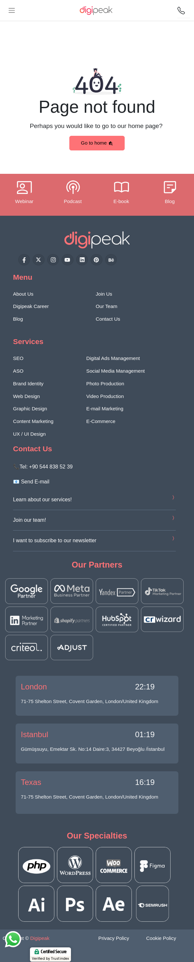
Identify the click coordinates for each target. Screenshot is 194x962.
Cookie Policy (161, 938)
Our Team (106, 306)
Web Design (26, 396)
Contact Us (108, 319)
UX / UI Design (29, 434)
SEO (18, 358)
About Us (23, 294)
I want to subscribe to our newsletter (54, 540)
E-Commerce (100, 421)
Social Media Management (115, 371)
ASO (18, 371)
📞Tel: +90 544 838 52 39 (43, 466)
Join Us (104, 294)
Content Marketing (33, 421)
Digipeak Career (31, 306)
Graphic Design (30, 408)
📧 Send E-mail (31, 481)
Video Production (105, 396)
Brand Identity (28, 383)
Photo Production (105, 383)
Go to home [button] (97, 143)
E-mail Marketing (104, 408)
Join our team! (29, 520)
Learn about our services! (42, 499)
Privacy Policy (113, 938)
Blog (18, 319)
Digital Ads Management (113, 358)
